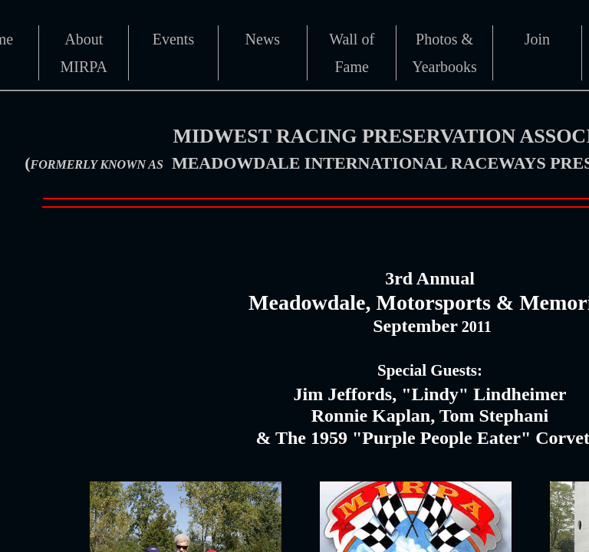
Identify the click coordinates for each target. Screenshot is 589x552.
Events (173, 39)
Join (537, 39)
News (263, 39)
